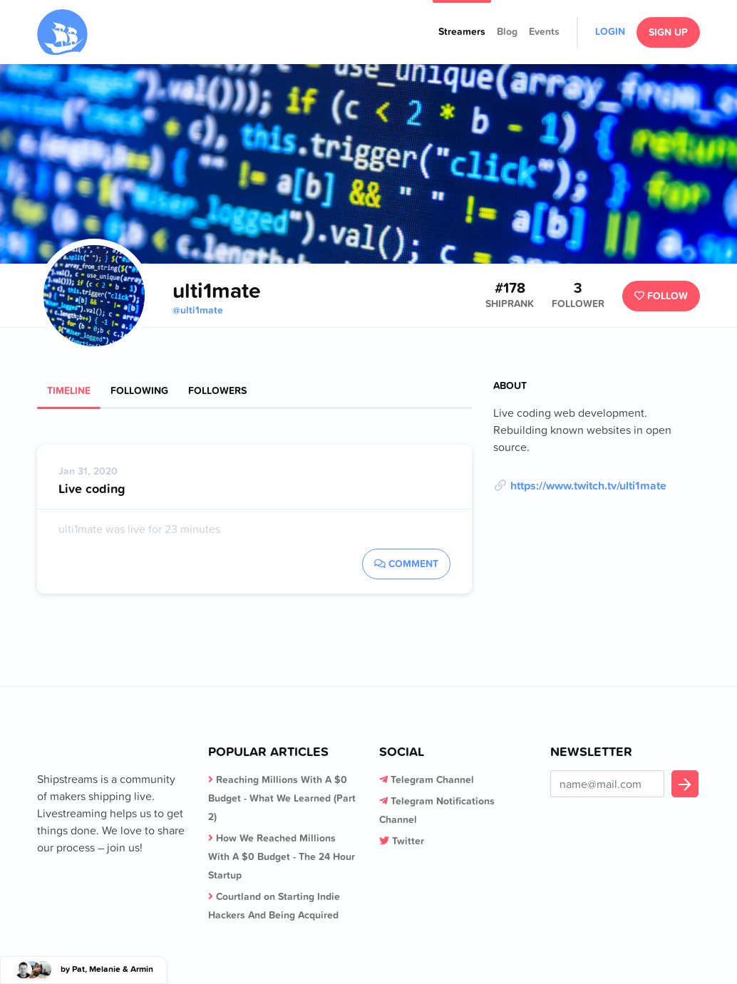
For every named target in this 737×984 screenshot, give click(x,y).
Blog (507, 31)
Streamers (461, 31)
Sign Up (668, 32)
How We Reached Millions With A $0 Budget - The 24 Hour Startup (281, 856)
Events (544, 31)
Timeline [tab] (69, 390)
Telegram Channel (432, 779)
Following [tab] (139, 390)
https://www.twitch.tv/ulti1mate (588, 485)
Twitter (408, 841)
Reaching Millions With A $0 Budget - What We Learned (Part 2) (282, 798)
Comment (406, 563)
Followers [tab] (217, 390)
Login (610, 31)
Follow (661, 296)
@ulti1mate (197, 310)
